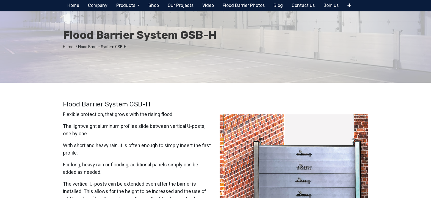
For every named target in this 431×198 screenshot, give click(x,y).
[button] (349, 5)
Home (68, 47)
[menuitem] (73, 5)
